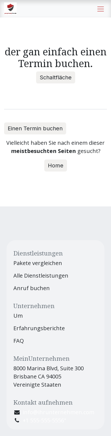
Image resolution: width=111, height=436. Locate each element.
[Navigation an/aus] (100, 8)
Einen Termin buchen (35, 128)
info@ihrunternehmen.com (58, 412)
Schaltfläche (56, 77)
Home (55, 165)
